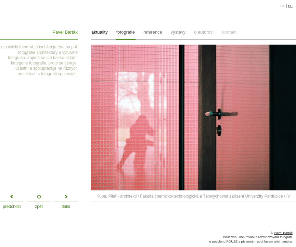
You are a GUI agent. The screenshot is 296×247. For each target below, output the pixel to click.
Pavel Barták (65, 32)
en (290, 5)
